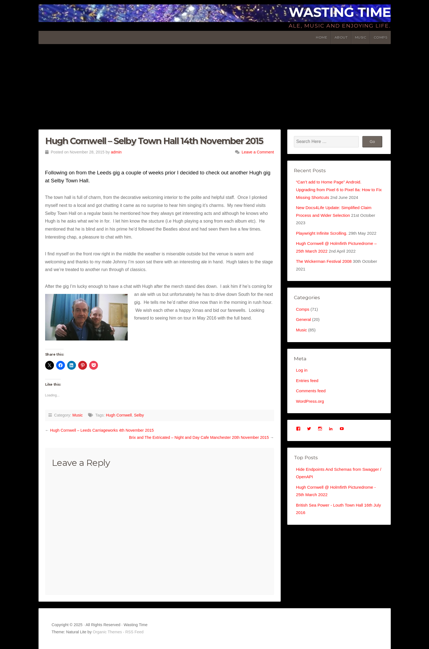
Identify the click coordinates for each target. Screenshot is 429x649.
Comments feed (311, 396)
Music (361, 37)
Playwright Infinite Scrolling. (323, 235)
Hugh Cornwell (119, 415)
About (341, 37)
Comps (380, 37)
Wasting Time (340, 12)
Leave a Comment (258, 152)
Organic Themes (107, 632)
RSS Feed (134, 632)
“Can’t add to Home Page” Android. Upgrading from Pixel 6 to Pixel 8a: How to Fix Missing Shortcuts (337, 190)
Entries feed (307, 385)
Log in (302, 375)
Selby (139, 415)
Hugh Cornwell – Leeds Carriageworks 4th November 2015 (102, 430)
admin (116, 152)
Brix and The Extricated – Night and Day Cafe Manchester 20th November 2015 (199, 437)
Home (321, 37)
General (304, 323)
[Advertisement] (215, 85)
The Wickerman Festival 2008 (325, 264)
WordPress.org (310, 407)
